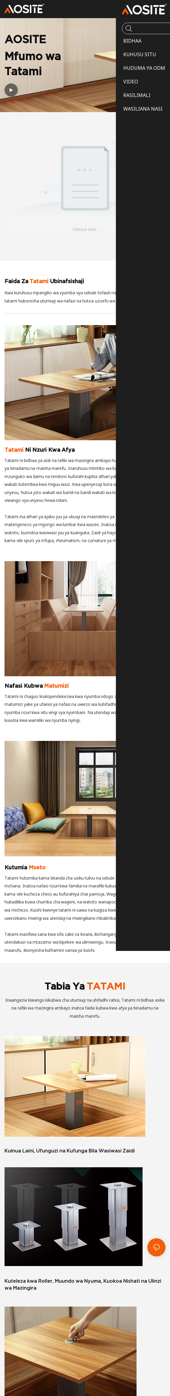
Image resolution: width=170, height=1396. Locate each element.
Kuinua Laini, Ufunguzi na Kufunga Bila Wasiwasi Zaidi (70, 1150)
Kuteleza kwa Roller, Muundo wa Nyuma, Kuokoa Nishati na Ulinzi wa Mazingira (83, 1284)
